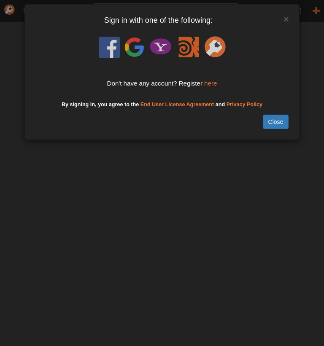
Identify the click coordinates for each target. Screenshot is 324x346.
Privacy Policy (244, 104)
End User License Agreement (177, 104)
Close (276, 121)
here (210, 83)
